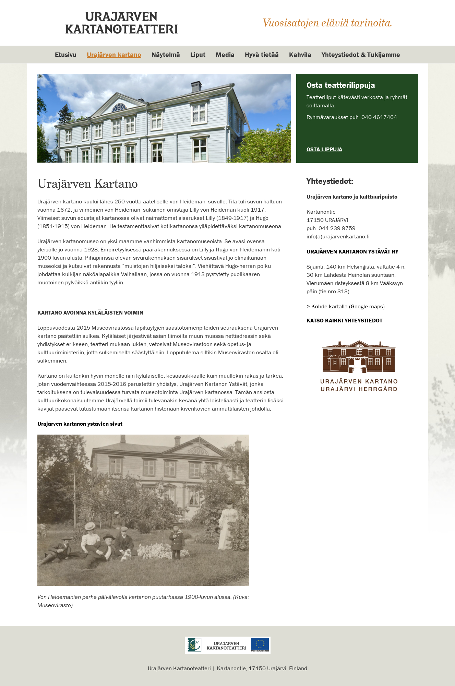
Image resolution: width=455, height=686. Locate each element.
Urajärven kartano (114, 54)
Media (225, 54)
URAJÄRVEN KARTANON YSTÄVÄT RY (352, 251)
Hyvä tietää (262, 54)
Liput (197, 54)
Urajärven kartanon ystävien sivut (79, 423)
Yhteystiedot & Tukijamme (361, 54)
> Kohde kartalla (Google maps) (346, 306)
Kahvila (300, 54)
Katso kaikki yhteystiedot (344, 320)
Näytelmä (166, 54)
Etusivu (65, 54)
